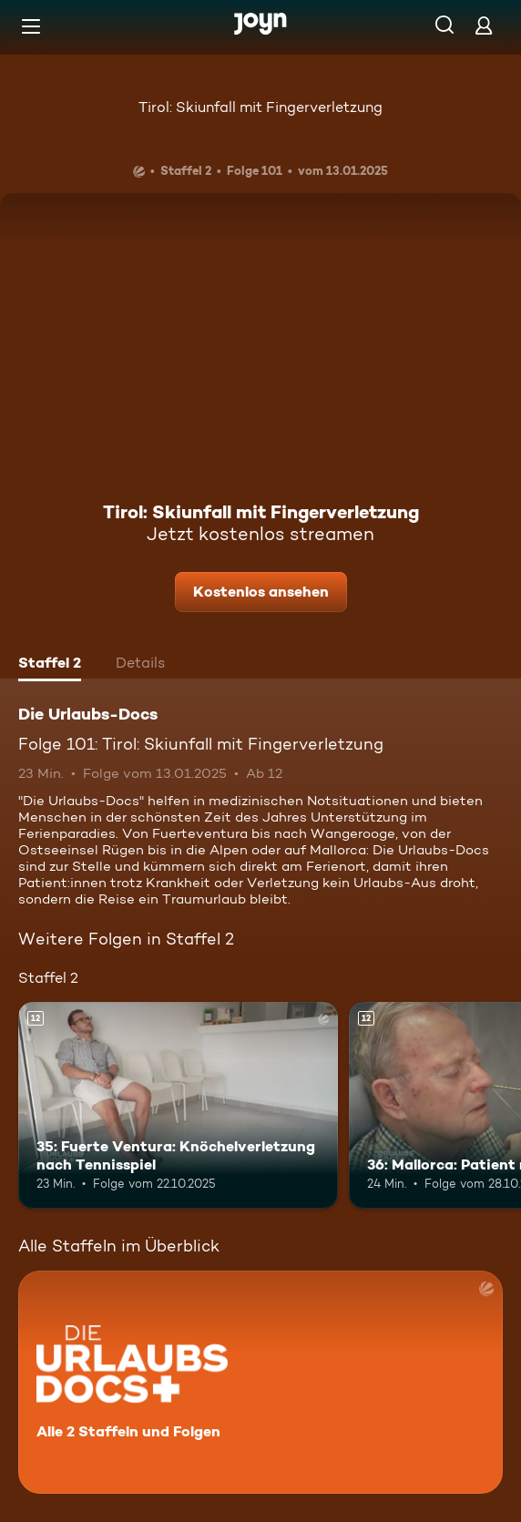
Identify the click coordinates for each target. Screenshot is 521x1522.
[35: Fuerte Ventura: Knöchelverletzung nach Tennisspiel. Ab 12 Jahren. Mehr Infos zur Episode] (178, 1106)
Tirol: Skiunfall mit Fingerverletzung (260, 107)
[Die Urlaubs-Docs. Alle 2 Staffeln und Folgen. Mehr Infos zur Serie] (260, 1382)
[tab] (50, 665)
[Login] (483, 25)
